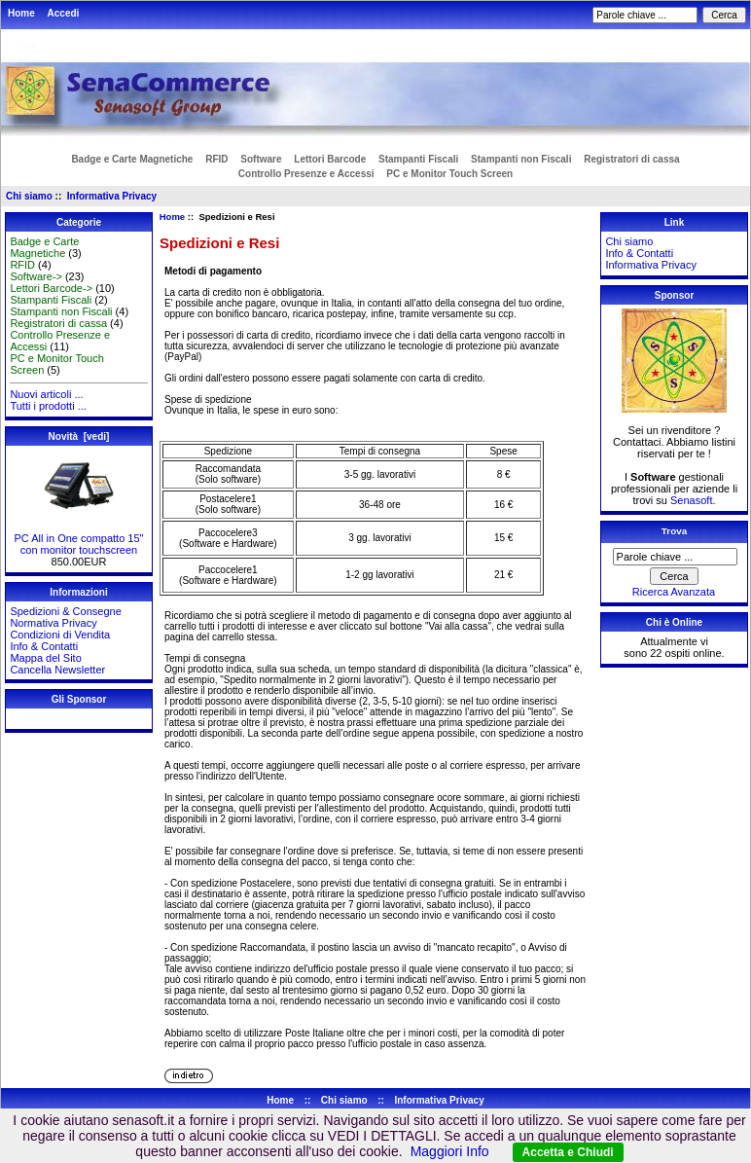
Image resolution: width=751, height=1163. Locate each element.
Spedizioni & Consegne (65, 611)
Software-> (36, 276)
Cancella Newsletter (57, 669)
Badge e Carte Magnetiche (132, 159)
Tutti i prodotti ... (48, 406)
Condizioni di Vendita (60, 634)
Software (260, 159)
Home (21, 13)
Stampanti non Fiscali (521, 159)
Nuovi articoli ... (46, 394)
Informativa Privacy (112, 196)
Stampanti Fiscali (418, 159)
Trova (674, 531)
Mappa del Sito (45, 658)
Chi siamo (29, 196)
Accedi (64, 13)
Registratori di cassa (631, 159)
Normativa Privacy (53, 623)
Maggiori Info (450, 1151)
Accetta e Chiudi (568, 1152)
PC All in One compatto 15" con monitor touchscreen (79, 539)
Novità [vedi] (79, 436)
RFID (216, 159)
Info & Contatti (44, 646)
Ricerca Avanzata (673, 592)
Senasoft (691, 500)
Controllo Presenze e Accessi (306, 173)
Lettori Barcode (330, 159)
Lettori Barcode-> (51, 288)
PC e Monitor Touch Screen (449, 173)
